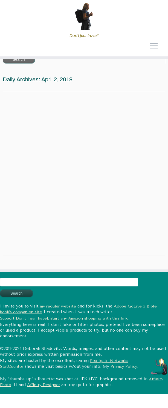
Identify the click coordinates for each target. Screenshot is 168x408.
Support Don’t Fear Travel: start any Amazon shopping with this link (64, 318)
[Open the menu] (153, 46)
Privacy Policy (124, 366)
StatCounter (11, 366)
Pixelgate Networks (109, 360)
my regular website (58, 306)
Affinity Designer (43, 385)
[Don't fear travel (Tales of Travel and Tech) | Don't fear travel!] (84, 16)
